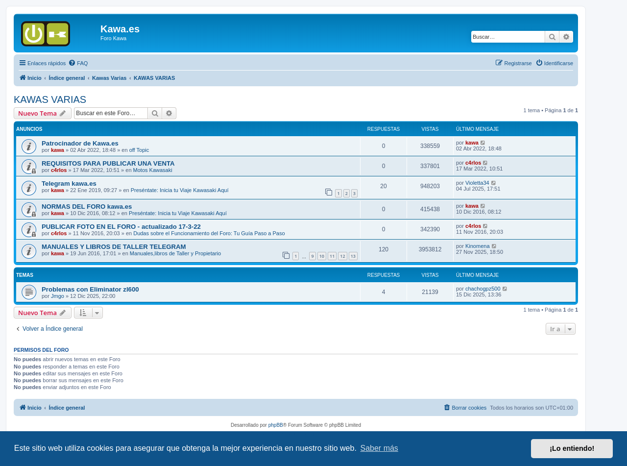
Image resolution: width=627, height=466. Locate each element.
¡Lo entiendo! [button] (572, 448)
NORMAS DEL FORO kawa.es (87, 206)
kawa (57, 150)
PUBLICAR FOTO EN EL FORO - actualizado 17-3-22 (121, 226)
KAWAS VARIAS (50, 99)
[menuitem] (78, 63)
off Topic (139, 150)
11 (332, 256)
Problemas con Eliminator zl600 (90, 289)
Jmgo (57, 296)
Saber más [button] (379, 448)
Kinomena (477, 246)
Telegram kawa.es (69, 183)
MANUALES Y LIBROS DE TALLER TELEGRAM (114, 246)
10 (321, 256)
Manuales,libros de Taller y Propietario (175, 253)
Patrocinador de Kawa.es (80, 143)
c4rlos (59, 170)
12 (342, 256)
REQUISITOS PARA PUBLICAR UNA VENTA (108, 163)
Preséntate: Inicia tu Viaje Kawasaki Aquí (180, 190)
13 (353, 256)
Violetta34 (477, 183)
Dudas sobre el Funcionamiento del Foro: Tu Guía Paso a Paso (209, 233)
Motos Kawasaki (152, 170)
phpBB (275, 425)
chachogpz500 (483, 289)
